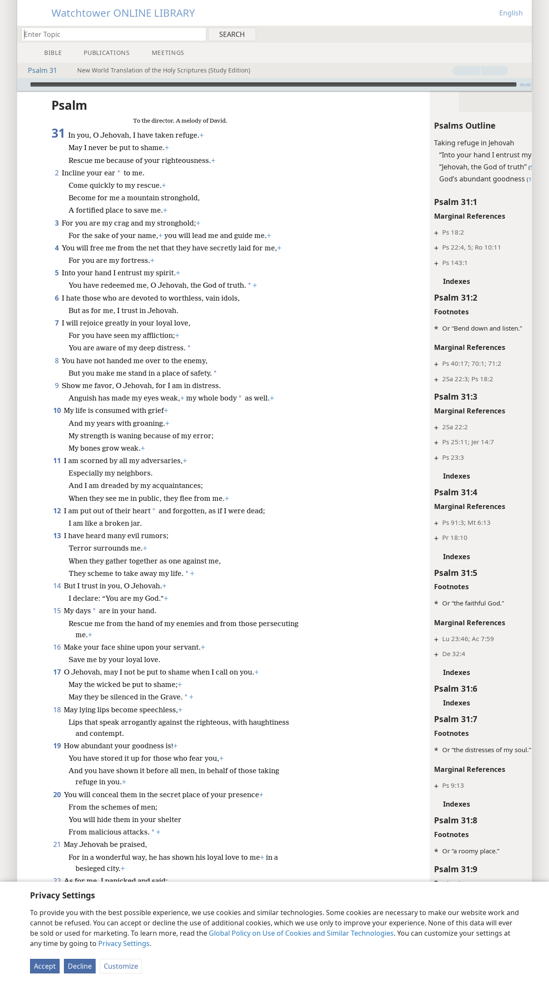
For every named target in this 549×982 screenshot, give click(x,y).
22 (56, 881)
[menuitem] (522, 34)
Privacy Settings (124, 943)
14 (56, 585)
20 (56, 794)
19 (56, 745)
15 (56, 610)
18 (56, 709)
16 (56, 647)
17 (56, 672)
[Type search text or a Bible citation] (110, 34)
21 (56, 844)
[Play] (22, 84)
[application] (274, 84)
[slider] (273, 84)
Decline (80, 966)
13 (56, 535)
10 (56, 410)
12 (56, 510)
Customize (121, 966)
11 (56, 460)
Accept (45, 966)
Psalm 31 (38, 70)
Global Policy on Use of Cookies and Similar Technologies (301, 933)
